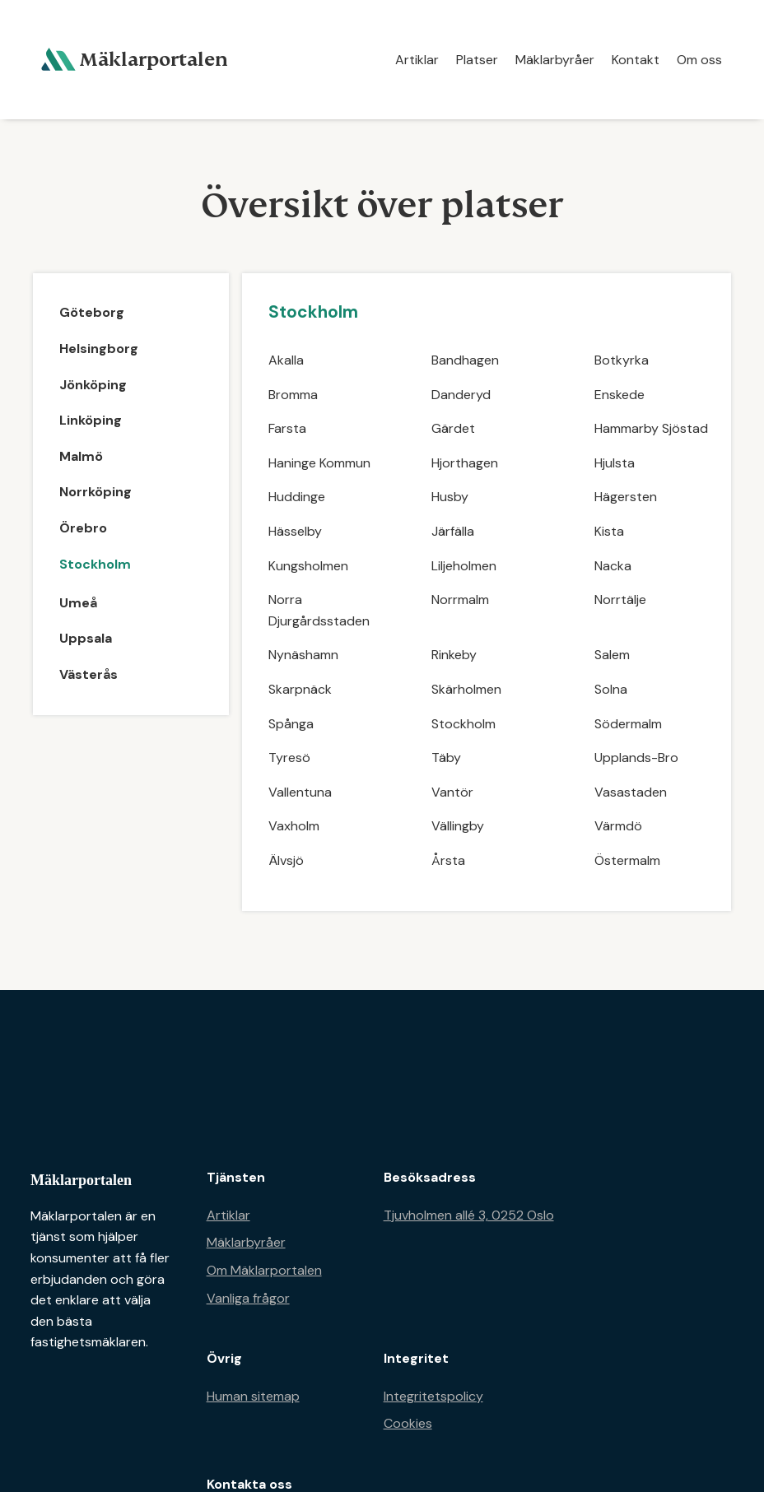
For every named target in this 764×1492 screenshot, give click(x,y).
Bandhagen (465, 360)
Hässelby (295, 531)
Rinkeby (454, 654)
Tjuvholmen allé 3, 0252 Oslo (469, 1215)
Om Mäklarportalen (264, 1270)
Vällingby (457, 825)
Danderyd (461, 394)
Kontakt (635, 59)
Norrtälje (620, 599)
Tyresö (289, 757)
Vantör (452, 792)
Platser (477, 59)
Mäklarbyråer (554, 59)
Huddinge (296, 496)
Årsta (448, 860)
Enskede (619, 394)
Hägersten (625, 496)
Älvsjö (286, 860)
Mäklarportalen (81, 1180)
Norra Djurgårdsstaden (319, 610)
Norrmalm (460, 599)
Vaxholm (293, 825)
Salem (612, 654)
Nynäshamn (303, 654)
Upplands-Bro (636, 757)
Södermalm (628, 723)
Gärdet (453, 428)
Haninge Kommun (319, 463)
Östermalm (627, 860)
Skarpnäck (300, 689)
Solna (610, 689)
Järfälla (452, 531)
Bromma (293, 394)
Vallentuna (300, 792)
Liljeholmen (463, 565)
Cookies (408, 1423)
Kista (609, 531)
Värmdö (618, 825)
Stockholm (463, 723)
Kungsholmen (308, 565)
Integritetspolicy (433, 1396)
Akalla (286, 360)
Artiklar (417, 59)
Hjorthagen (464, 463)
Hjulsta (614, 463)
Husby (449, 496)
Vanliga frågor (248, 1298)
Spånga (291, 723)
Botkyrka (621, 360)
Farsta (287, 428)
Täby (446, 757)
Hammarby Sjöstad (651, 428)
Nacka (612, 565)
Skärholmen (466, 689)
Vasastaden (630, 792)
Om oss (699, 59)
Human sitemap (253, 1396)
